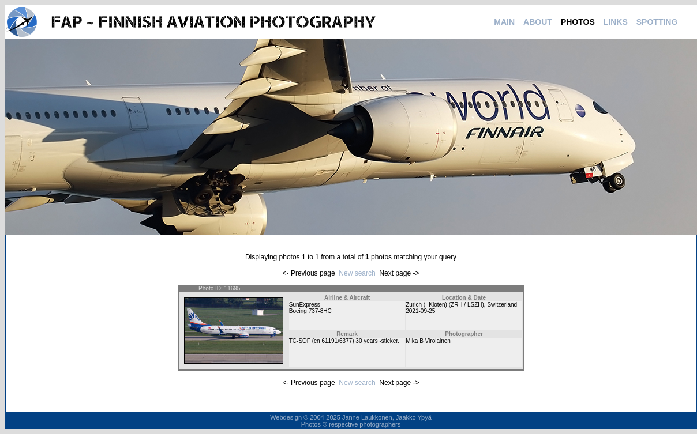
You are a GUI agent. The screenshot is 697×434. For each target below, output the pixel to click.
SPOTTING (657, 22)
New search (357, 273)
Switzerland (502, 304)
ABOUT (537, 22)
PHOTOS (578, 22)
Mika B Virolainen (428, 341)
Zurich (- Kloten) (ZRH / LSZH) (445, 304)
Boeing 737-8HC (310, 311)
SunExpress (304, 304)
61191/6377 (336, 341)
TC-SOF (299, 341)
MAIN (504, 22)
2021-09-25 (420, 311)
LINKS (616, 22)
